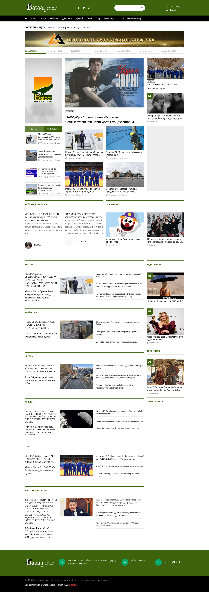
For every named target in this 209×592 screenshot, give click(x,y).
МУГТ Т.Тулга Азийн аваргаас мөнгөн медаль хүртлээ (119, 466)
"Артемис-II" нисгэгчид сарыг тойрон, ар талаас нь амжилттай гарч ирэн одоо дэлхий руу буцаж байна (40, 416)
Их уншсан (53, 129)
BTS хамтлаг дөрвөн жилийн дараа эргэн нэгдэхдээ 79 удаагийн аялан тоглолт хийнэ (164, 242)
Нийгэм (54, 18)
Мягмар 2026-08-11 (55, 51)
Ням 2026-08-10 (76, 51)
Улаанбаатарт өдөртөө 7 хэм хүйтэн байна (68, 27)
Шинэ (34, 129)
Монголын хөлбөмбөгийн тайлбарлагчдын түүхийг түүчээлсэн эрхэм (42, 217)
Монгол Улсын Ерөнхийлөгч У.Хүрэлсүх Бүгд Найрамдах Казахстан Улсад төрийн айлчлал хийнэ (49, 137)
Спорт (90, 18)
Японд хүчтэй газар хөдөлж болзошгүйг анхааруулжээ (119, 421)
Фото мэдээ (153, 351)
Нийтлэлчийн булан (36, 204)
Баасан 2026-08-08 (123, 51)
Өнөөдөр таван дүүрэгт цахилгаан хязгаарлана (116, 342)
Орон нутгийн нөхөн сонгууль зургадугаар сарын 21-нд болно (47, 171)
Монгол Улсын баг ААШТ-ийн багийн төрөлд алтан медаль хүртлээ (82, 190)
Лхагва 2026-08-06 (169, 51)
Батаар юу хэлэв (112, 18)
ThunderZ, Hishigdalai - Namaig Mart (164, 301)
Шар (98, 18)
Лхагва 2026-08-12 (31, 51)
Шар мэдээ (112, 204)
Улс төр (43, 18)
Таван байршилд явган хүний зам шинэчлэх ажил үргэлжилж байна (49, 154)
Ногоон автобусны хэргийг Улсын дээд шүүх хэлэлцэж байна (49, 187)
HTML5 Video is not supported (104, 39)
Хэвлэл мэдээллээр (132, 18)
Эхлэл (33, 18)
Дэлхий (79, 18)
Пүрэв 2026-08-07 (146, 51)
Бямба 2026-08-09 (100, 51)
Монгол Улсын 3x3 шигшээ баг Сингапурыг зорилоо (162, 86)
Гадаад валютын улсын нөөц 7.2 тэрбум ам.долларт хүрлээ (40, 325)
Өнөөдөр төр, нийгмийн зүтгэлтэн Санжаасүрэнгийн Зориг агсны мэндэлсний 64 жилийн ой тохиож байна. (99, 121)
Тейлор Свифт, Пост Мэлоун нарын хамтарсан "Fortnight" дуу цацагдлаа (164, 117)
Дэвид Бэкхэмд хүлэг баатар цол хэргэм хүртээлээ (117, 428)
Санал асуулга (155, 401)
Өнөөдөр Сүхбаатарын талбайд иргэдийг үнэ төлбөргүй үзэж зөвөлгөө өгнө (121, 192)
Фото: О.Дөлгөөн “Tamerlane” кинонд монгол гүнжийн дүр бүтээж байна (164, 389)
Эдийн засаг (67, 18)
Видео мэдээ (154, 264)
